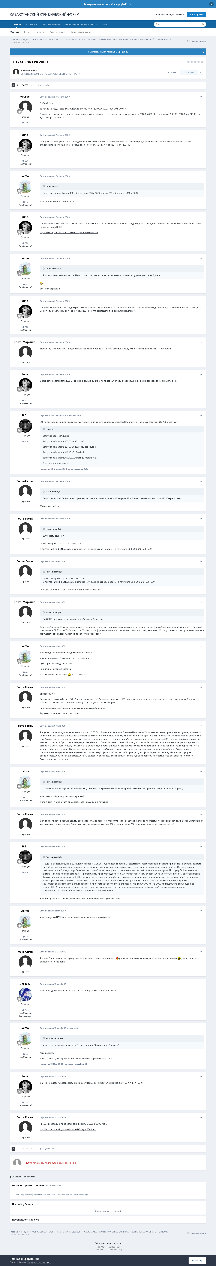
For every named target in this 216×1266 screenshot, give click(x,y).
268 (25, 122)
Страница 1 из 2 (46, 85)
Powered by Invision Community (108, 1249)
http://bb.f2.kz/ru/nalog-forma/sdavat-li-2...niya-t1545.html (68, 1129)
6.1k (25, 441)
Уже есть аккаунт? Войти (170, 14)
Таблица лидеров (51, 24)
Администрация (57, 32)
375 (25, 161)
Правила (40, 32)
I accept (197, 1260)
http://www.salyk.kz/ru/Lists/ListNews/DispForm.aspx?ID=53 (69, 232)
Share (172, 72)
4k (25, 202)
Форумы (14, 32)
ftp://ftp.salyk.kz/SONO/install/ (56, 549)
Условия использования (39, 1262)
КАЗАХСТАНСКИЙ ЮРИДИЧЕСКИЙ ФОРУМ (44, 14)
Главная (16, 25)
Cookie (118, 1243)
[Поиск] (168, 24)
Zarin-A (25, 984)
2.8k (25, 1010)
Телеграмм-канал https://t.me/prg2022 (106, 4)
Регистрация (196, 14)
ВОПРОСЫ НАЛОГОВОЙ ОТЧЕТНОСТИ (60, 74)
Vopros (33, 70)
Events (27, 32)
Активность (31, 24)
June (24, 134)
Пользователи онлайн (81, 32)
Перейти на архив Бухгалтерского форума (86, 24)
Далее (25, 85)
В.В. (24, 415)
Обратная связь (103, 1243)
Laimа (25, 176)
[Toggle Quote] (44, 186)
